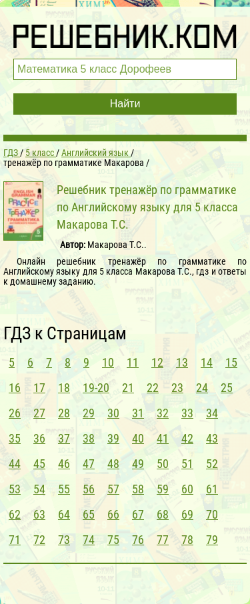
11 (133, 362)
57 (113, 489)
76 (138, 540)
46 (64, 464)
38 (89, 438)
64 (64, 514)
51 (187, 464)
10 (108, 362)
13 (182, 362)
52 (212, 464)
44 (15, 464)
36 (39, 438)
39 (113, 438)
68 (163, 514)
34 (212, 413)
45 (39, 464)
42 (187, 438)
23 (177, 388)
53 (15, 489)
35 (15, 438)
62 (15, 514)
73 (64, 540)
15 (231, 362)
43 (212, 438)
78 (187, 540)
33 (187, 413)
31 (138, 413)
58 (138, 489)
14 (207, 362)
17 (39, 388)
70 (212, 514)
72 (39, 540)
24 (202, 388)
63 (39, 514)
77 (163, 540)
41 (163, 438)
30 (113, 413)
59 (163, 489)
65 (89, 514)
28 (64, 413)
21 (128, 388)
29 (89, 413)
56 (89, 489)
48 (113, 464)
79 (212, 540)
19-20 (96, 388)
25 (227, 388)
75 (113, 540)
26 (15, 413)
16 (15, 388)
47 (89, 464)
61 (212, 489)
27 (39, 413)
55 (64, 489)
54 (39, 489)
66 (113, 514)
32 (163, 413)
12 (157, 362)
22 (153, 388)
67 (138, 514)
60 (187, 489)
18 (64, 388)
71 (15, 540)
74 (89, 540)
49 (138, 464)
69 (187, 514)
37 (64, 438)
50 (163, 464)
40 (138, 438)
